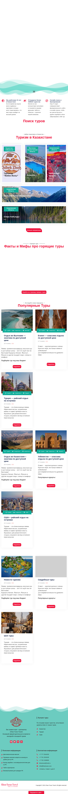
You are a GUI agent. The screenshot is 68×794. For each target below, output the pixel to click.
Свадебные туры (46, 580)
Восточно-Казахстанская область (33, 149)
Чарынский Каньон (54, 174)
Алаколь (31, 175)
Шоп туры (9, 636)
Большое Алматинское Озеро (18, 196)
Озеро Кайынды (11, 217)
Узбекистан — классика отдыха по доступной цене (51, 457)
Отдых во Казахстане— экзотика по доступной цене (15, 458)
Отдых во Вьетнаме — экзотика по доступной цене (15, 338)
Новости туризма (12, 580)
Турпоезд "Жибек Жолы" (11, 174)
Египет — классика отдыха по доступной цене (51, 337)
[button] (34, 91)
